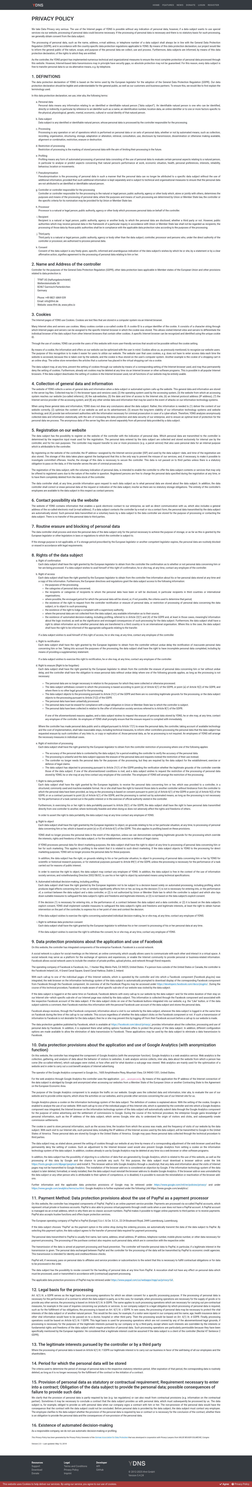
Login (201, 5)
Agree (224, 1484)
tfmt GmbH (149, 1471)
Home (156, 5)
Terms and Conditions (75, 1466)
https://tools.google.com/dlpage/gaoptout (54, 1164)
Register (213, 5)
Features (168, 5)
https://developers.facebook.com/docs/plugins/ (182, 984)
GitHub (100, 1469)
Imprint (67, 1473)
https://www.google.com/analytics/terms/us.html (58, 1188)
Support (36, 1466)
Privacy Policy (71, 1469)
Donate (190, 5)
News (180, 5)
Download (37, 1469)
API (98, 1466)
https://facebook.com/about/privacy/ (131, 1024)
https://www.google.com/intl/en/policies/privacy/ (180, 1184)
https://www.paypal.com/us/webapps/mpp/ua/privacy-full (142, 1280)
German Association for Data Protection (111, 1437)
